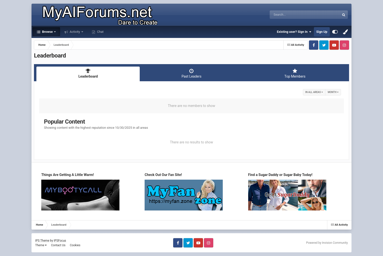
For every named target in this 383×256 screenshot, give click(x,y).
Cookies (75, 245)
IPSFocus (60, 240)
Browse (47, 32)
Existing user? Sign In (294, 31)
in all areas (314, 92)
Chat (100, 32)
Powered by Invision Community (327, 242)
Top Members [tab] (295, 73)
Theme (41, 245)
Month (333, 92)
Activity (75, 32)
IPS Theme (42, 240)
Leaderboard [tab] (88, 73)
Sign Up (321, 32)
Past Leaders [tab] (191, 73)
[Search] (292, 15)
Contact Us (58, 245)
